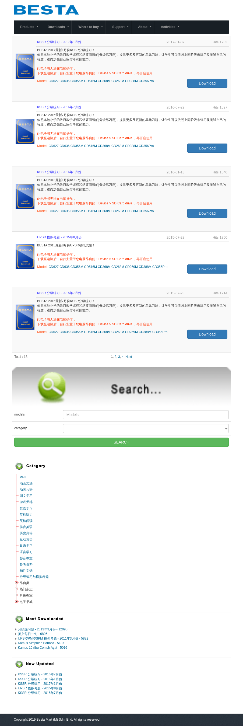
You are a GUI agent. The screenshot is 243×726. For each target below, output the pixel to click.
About (146, 29)
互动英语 (26, 539)
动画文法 (26, 483)
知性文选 (26, 571)
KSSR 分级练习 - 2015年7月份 (40, 693)
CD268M (117, 81)
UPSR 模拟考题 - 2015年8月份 (40, 688)
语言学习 (26, 552)
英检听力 (26, 514)
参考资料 (26, 564)
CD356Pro (146, 81)
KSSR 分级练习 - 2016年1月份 (40, 679)
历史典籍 (26, 533)
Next (128, 357)
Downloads (59, 29)
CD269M (131, 267)
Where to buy (91, 29)
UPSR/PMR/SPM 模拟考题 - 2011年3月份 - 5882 (53, 638)
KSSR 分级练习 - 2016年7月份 (40, 674)
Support (121, 29)
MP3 (23, 477)
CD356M (77, 81)
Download (207, 83)
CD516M (90, 81)
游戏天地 (26, 502)
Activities (171, 29)
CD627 (53, 81)
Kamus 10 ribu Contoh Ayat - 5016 (42, 648)
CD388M (131, 81)
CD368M (104, 81)
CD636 (64, 81)
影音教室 (26, 558)
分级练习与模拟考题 (34, 577)
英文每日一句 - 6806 (32, 634)
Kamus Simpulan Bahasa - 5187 (41, 643)
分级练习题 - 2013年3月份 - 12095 (43, 629)
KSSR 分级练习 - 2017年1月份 (40, 684)
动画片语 (26, 489)
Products (30, 29)
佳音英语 (26, 527)
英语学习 (26, 508)
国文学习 (26, 496)
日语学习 (26, 545)
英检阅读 (26, 521)
